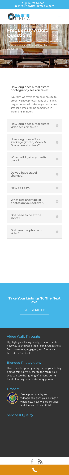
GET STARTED (34, 310)
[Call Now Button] (34, 470)
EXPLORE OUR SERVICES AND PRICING (34, 256)
